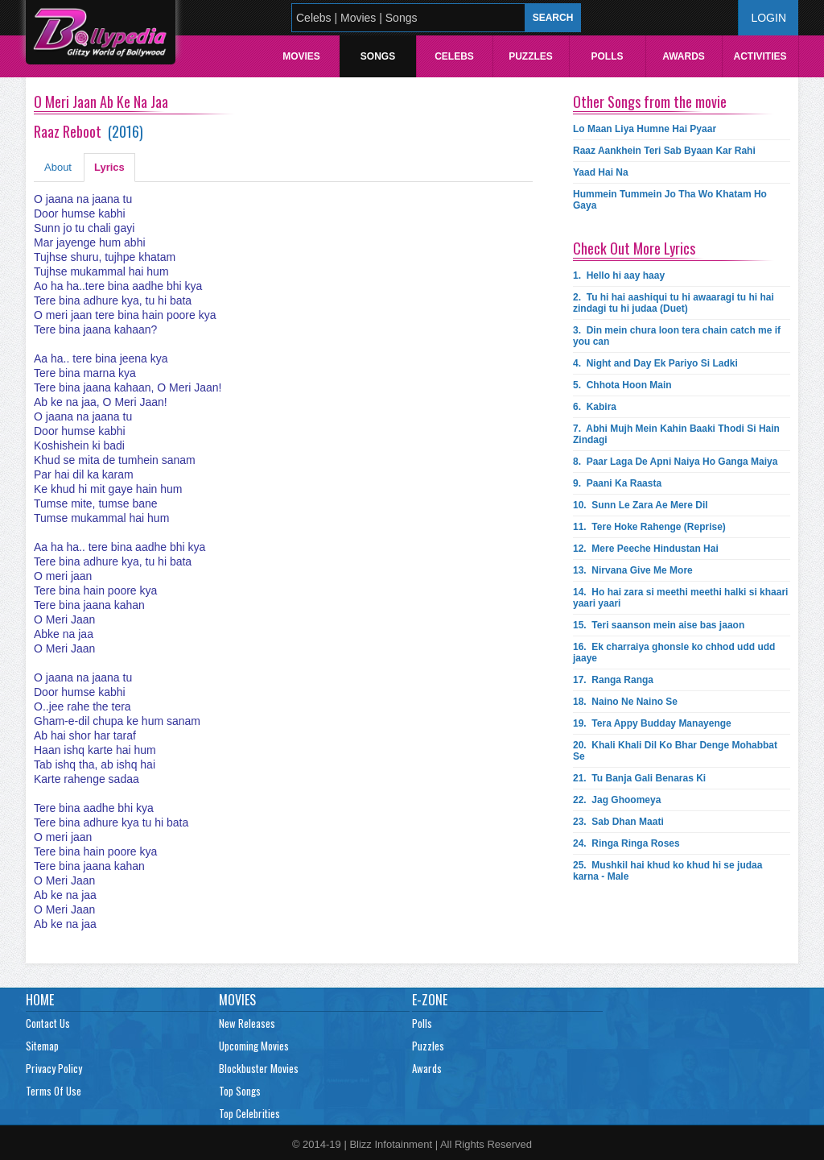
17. (613, 680)
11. (649, 526)
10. (640, 505)
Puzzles (531, 56)
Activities (759, 56)
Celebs (454, 56)
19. (652, 723)
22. (617, 800)
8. (675, 461)
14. (680, 597)
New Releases (247, 1023)
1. (619, 275)
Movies (301, 56)
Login (768, 17)
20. (675, 751)
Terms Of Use (53, 1091)
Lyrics (109, 167)
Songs (377, 56)
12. (646, 548)
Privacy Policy (54, 1068)
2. (673, 303)
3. (677, 336)
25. (667, 871)
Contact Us (48, 1023)
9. (617, 483)
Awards (683, 56)
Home (40, 999)
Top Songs (240, 1091)
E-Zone (429, 999)
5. (622, 385)
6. (594, 406)
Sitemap (42, 1046)
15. (658, 625)
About (58, 167)
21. (639, 778)
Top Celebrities (249, 1113)
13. (633, 570)
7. (676, 434)
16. (674, 652)
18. (625, 701)
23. (618, 821)
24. (626, 843)
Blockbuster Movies (259, 1068)
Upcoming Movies (254, 1046)
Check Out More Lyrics (634, 248)
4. (655, 363)
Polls (607, 56)
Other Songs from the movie (650, 101)
